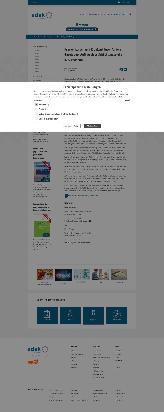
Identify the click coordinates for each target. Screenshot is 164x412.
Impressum (38, 100)
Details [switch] (127, 100)
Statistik (42, 109)
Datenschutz (118, 97)
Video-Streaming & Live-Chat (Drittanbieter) (58, 114)
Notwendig (44, 104)
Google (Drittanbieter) (48, 119)
